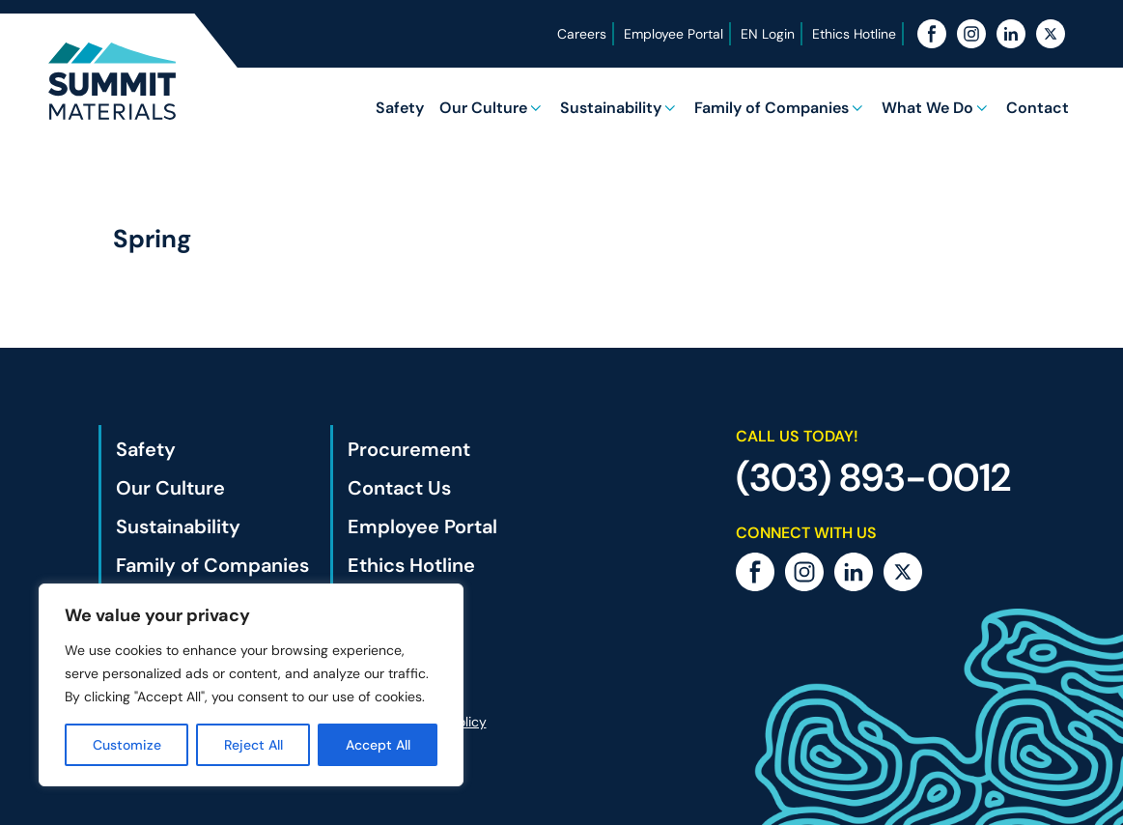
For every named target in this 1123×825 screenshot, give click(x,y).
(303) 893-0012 (873, 477)
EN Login (767, 34)
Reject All (253, 745)
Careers (580, 34)
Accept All (378, 745)
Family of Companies (771, 108)
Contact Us (399, 487)
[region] (251, 684)
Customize (127, 745)
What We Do (927, 108)
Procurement (409, 449)
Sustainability (610, 108)
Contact (1037, 108)
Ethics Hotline (853, 34)
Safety (400, 108)
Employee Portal (672, 34)
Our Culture (483, 108)
